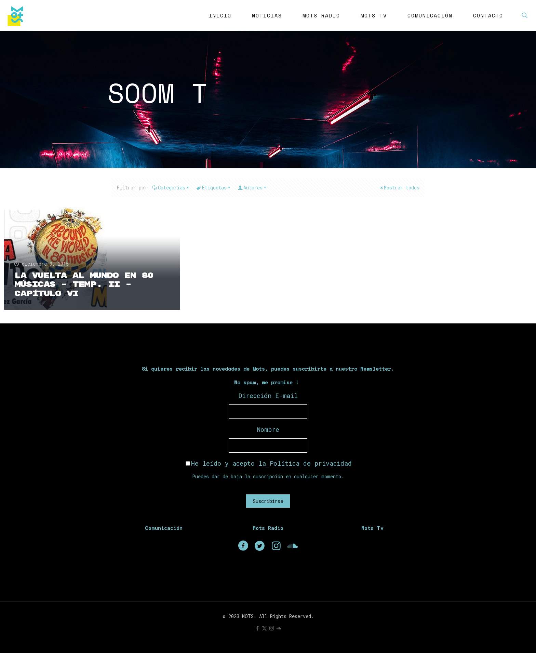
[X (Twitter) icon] (264, 628)
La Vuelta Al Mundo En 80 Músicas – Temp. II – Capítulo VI (83, 284)
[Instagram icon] (271, 628)
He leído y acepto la (269, 463)
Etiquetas (213, 187)
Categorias (171, 187)
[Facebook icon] (257, 628)
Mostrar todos (399, 187)
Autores (252, 187)
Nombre (268, 429)
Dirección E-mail (268, 395)
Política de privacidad (311, 463)
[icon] (278, 628)
